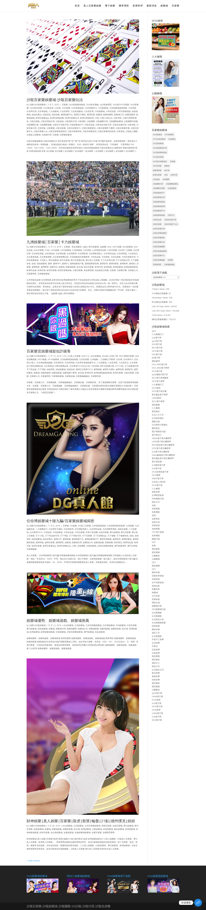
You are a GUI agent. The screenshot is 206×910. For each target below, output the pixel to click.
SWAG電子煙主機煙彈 (161, 438)
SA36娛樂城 (65, 250)
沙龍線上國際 (132, 131)
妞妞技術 (47, 114)
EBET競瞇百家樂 (126, 356)
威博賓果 (36, 267)
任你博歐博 (83, 253)
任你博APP (128, 359)
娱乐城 (80, 267)
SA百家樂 (66, 108)
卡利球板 (106, 257)
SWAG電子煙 (157, 478)
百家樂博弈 (32, 273)
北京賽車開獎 (46, 257)
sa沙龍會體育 (106, 104)
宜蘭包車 (156, 589)
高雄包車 (156, 585)
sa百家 (58, 108)
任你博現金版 (110, 253)
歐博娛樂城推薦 (48, 632)
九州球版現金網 (99, 250)
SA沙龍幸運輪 (92, 104)
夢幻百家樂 (65, 260)
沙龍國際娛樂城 (116, 121)
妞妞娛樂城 (42, 263)
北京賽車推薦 (32, 257)
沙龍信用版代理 (48, 121)
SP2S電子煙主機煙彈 (161, 448)
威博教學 (124, 263)
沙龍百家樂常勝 (123, 128)
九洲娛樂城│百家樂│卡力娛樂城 (53, 241)
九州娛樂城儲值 (99, 525)
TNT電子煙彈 (158, 532)
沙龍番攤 (51, 128)
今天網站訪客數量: (160, 293)
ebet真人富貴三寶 (110, 356)
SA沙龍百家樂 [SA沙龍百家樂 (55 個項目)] (158, 157)
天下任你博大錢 (108, 260)
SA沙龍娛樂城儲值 (77, 104)
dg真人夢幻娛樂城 (91, 246)
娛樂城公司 (119, 114)
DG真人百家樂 (73, 356)
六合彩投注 (133, 253)
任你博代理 (32, 111)
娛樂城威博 (130, 114)
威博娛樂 (98, 369)
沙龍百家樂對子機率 (106, 128)
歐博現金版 (32, 270)
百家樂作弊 (122, 270)
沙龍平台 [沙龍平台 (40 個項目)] (171, 215)
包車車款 (156, 518)
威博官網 (91, 114)
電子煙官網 (157, 461)
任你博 (119, 359)
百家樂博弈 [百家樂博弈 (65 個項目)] (157, 264)
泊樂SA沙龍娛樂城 (37, 104)
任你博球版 (122, 253)
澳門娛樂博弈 (120, 545)
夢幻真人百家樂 (93, 260)
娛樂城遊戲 (99, 542)
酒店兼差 (156, 549)
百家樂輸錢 (32, 549)
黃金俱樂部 (76, 246)
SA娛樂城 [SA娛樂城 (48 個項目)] (171, 139)
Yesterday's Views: (160, 297)
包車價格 (156, 512)
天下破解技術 (122, 535)
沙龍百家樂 (61, 128)
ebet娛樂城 (128, 246)
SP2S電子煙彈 (158, 381)
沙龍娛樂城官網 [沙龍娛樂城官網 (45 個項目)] (159, 206)
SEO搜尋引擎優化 (160, 424)
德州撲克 (118, 542)
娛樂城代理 (77, 542)
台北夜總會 (157, 612)
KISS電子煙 (157, 344)
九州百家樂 (112, 250)
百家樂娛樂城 (66, 134)
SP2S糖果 (156, 475)
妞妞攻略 (56, 114)
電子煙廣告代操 (159, 431)
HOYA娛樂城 (53, 359)
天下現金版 (32, 369)
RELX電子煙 (157, 347)
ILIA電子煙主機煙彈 (160, 451)
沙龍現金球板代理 (103, 124)
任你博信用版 (38, 253)
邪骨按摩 (156, 626)
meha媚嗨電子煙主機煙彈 (163, 455)
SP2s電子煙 (157, 371)
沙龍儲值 (60, 121)
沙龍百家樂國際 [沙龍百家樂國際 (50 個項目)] (159, 246)
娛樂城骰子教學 (70, 372)
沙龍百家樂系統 (74, 131)
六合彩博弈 (65, 111)
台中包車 (156, 595)
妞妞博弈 (51, 369)
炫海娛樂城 (108, 829)
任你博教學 (72, 253)
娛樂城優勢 (108, 114)
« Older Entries (33, 860)
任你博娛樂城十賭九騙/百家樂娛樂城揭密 (60, 520)
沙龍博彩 (82, 121)
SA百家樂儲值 (77, 108)
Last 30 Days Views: (161, 306)
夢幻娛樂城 (54, 260)
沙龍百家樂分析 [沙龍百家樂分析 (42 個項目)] (159, 242)
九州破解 (94, 359)
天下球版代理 (75, 535)
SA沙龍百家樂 (36, 108)
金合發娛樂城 (57, 832)
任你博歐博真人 (96, 253)
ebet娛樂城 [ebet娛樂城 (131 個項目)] (157, 134)
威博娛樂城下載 (77, 263)
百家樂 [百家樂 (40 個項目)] (172, 161)
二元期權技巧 (42, 529)
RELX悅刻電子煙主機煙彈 (163, 445)
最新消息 (152, 6)
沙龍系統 (121, 131)
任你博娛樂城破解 (44, 362)
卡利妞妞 (48, 532)
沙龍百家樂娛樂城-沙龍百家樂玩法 (55, 99)
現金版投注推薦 (102, 270)
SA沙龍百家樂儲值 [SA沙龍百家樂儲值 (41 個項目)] (160, 161)
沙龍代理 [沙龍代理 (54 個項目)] (173, 175)
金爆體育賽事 (109, 832)
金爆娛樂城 (69, 832)
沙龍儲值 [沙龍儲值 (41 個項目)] (156, 179)
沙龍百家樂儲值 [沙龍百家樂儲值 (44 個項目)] (159, 237)
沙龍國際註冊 (32, 124)
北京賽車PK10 (36, 532)
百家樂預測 (96, 376)
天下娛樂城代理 (131, 366)
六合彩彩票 (89, 111)
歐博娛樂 (108, 267)
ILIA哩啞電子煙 (158, 465)
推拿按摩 (156, 491)
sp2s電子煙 (157, 341)
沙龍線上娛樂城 (33, 134)
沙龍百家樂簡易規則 (57, 131)
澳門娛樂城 (89, 632)
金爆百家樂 (97, 832)
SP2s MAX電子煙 (159, 364)
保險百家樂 (123, 529)
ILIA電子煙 (156, 337)
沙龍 (97, 118)
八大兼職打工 (158, 334)
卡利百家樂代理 (129, 257)
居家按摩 (156, 676)
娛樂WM (53, 267)
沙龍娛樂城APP (76, 124)
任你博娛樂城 (108, 625)
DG (64, 356)
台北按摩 (156, 642)
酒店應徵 (156, 552)
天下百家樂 (87, 535)
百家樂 (175, 6)
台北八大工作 (158, 414)
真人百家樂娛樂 (92, 6)
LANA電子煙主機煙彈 (161, 441)
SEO (154, 542)
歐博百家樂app (42, 118)
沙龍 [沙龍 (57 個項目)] (166, 175)
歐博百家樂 (52, 270)
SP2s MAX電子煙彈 (160, 367)
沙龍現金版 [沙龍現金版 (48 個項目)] (157, 219)
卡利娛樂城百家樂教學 (79, 257)
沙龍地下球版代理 (60, 124)
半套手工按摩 (158, 639)
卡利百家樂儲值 (124, 111)
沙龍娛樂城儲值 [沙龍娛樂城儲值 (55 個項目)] (159, 202)
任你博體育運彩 (110, 529)
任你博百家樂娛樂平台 (86, 362)
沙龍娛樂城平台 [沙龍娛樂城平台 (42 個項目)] (159, 210)
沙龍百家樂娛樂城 (105, 545)
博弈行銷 (156, 602)
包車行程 (156, 522)
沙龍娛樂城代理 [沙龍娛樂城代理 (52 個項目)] (159, 197)
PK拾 (47, 250)
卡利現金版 (111, 111)
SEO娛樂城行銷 (159, 609)
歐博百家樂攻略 (57, 118)
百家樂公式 (133, 270)
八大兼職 (156, 408)
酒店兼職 (156, 404)
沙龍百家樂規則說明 (106, 131)
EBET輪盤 (42, 359)
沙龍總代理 (47, 134)
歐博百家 (42, 270)
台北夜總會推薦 (159, 622)
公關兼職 (156, 559)
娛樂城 (164, 6)
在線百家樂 (104, 532)
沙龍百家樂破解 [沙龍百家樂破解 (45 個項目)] (159, 260)
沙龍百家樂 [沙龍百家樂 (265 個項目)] (157, 224)
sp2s (154, 330)
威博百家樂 (50, 542)
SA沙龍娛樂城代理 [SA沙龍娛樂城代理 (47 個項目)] (160, 148)
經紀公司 (156, 502)
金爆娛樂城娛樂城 (83, 832)
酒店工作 (156, 632)
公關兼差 (156, 555)
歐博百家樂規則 (87, 118)
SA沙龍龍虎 (48, 108)
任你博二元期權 (125, 250)
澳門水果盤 (132, 545)
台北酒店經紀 (158, 418)
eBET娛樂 (116, 246)
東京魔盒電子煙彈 (160, 394)
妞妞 (34, 263)
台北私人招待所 (159, 481)
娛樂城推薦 (71, 267)
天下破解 (111, 535)
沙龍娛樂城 (91, 545)
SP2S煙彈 (156, 388)
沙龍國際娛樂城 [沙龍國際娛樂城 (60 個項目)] (172, 184)
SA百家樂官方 (91, 108)
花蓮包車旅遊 (158, 575)
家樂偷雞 (109, 542)
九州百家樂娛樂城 (93, 625)
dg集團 (103, 246)
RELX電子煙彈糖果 (160, 377)
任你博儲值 (43, 111)
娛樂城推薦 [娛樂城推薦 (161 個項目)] (157, 170)
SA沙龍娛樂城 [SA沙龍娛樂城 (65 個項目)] (158, 143)
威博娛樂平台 (67, 114)
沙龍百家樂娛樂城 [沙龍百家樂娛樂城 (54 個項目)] (160, 251)
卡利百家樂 (116, 257)
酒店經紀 (156, 411)
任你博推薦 (61, 253)
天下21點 (119, 366)
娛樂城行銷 (157, 605)
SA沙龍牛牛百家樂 (121, 104)
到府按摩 (156, 679)
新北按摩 (156, 673)
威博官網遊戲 (105, 539)
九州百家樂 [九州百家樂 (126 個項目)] (157, 166)
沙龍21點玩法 (106, 118)
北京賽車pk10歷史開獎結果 (56, 366)
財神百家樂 (45, 832)
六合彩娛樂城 (77, 111)
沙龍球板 (131, 124)
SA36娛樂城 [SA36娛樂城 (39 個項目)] (169, 134)
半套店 (155, 646)
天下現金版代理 (52, 535)
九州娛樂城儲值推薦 (118, 108)
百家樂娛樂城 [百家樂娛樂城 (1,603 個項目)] (169, 264)
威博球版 (40, 542)
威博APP (57, 263)
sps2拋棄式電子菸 (160, 374)
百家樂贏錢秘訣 (83, 376)
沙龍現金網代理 (119, 124)
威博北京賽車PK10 (84, 369)
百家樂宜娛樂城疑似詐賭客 (49, 351)
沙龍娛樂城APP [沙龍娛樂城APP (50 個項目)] (159, 193)
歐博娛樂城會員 (131, 267)
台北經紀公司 (158, 669)
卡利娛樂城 (100, 111)
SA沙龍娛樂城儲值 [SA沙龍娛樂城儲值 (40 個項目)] (160, 152)
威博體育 (45, 267)
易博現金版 (128, 542)
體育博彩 (124, 6)
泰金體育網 (89, 270)
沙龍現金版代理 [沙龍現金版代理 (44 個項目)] (170, 219)
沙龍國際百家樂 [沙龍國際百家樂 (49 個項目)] (159, 188)
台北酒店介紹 (158, 619)
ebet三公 (85, 356)
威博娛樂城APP (91, 539)
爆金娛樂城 (119, 829)
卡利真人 (44, 260)
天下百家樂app (99, 535)
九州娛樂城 (103, 108)
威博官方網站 (80, 114)
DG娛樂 (73, 525)
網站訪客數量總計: (160, 319)
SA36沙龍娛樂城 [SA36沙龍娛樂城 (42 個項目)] (159, 139)
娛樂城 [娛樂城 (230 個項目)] (166, 166)
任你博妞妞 (50, 253)
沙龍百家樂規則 (89, 131)
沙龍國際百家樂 (131, 121)
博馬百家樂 (106, 825)
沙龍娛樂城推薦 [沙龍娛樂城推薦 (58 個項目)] (159, 215)
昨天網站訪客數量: (160, 302)
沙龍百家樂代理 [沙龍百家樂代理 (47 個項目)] (159, 228)
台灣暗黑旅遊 (158, 495)
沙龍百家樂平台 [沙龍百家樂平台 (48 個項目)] (159, 255)
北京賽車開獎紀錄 (60, 257)
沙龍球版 (42, 128)
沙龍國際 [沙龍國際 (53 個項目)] (166, 179)
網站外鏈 (156, 572)
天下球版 (42, 369)
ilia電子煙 (156, 357)
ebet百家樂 (39, 250)
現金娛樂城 (100, 632)
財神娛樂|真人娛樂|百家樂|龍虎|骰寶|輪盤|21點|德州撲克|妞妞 (81, 820)
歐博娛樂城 (118, 267)
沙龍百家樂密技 (89, 128)
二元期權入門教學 (107, 359)
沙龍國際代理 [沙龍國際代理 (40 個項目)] (158, 184)
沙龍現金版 (89, 124)
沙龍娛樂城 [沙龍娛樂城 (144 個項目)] (172, 188)
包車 (154, 505)
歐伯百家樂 (89, 267)
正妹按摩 (156, 649)
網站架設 (156, 428)
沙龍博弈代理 (71, 121)
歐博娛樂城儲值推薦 (103, 372)
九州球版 (132, 108)
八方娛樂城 (54, 111)
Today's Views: (159, 289)
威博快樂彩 (114, 263)
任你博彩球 (59, 362)
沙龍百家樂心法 (41, 131)
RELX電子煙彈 (158, 401)
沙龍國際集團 (46, 124)
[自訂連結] (198, 902)
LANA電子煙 (157, 696)
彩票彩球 (138, 6)
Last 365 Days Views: (162, 310)
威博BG (65, 263)
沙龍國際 (91, 121)
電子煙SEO (157, 435)
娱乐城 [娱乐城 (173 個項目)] (166, 170)
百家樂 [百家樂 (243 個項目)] (170, 260)
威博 (50, 263)
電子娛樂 (110, 6)
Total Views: (157, 315)
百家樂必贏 (70, 376)
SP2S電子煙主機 (159, 391)
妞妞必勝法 (37, 114)
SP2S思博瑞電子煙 (160, 471)
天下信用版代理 (123, 260)
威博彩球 (104, 263)
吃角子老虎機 (92, 532)
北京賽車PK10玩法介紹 (79, 366)
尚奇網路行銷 (158, 498)
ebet (109, 246)
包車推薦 (156, 508)
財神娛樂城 (130, 829)
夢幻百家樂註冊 (78, 260)
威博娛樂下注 (78, 539)
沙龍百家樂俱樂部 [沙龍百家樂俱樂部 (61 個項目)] (160, 233)
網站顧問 (156, 361)
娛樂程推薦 (116, 628)
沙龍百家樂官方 (74, 128)
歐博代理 (99, 267)
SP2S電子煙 (157, 351)
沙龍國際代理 (102, 121)
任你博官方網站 (56, 529)
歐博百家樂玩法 (72, 118)
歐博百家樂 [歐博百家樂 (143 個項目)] (157, 175)
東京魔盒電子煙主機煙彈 (163, 458)
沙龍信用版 (35, 121)
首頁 (77, 6)
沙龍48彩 (117, 118)
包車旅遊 (156, 525)
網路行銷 (156, 421)
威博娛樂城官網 (92, 263)
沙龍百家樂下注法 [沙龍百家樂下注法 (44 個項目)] (171, 224)
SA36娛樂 (55, 250)
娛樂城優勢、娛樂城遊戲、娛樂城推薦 (58, 620)
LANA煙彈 (156, 398)
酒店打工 (156, 663)
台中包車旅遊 (158, 582)
